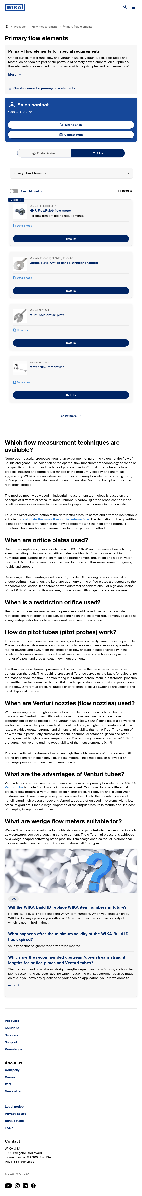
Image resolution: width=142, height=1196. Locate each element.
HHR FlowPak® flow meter (50, 211)
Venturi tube (14, 787)
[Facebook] (33, 1185)
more (14, 985)
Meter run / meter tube (47, 367)
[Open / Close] (133, 7)
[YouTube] (8, 1185)
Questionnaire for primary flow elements (44, 88)
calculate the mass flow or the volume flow (56, 519)
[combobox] (71, 173)
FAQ (13, 899)
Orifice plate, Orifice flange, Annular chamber (64, 263)
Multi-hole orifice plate (47, 315)
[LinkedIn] (25, 1185)
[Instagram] (17, 1185)
